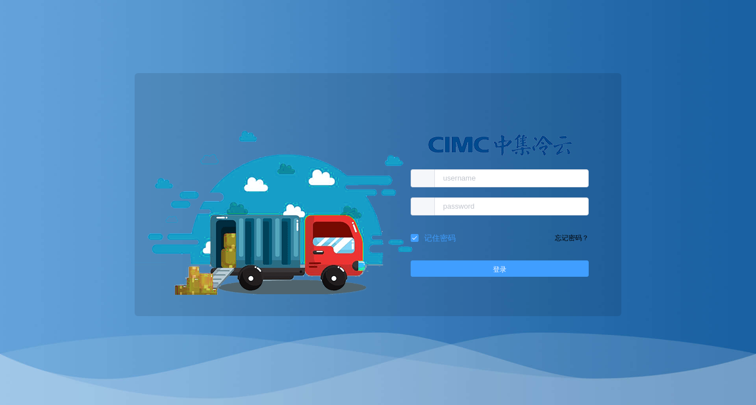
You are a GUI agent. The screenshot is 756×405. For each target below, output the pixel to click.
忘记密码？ (572, 238)
